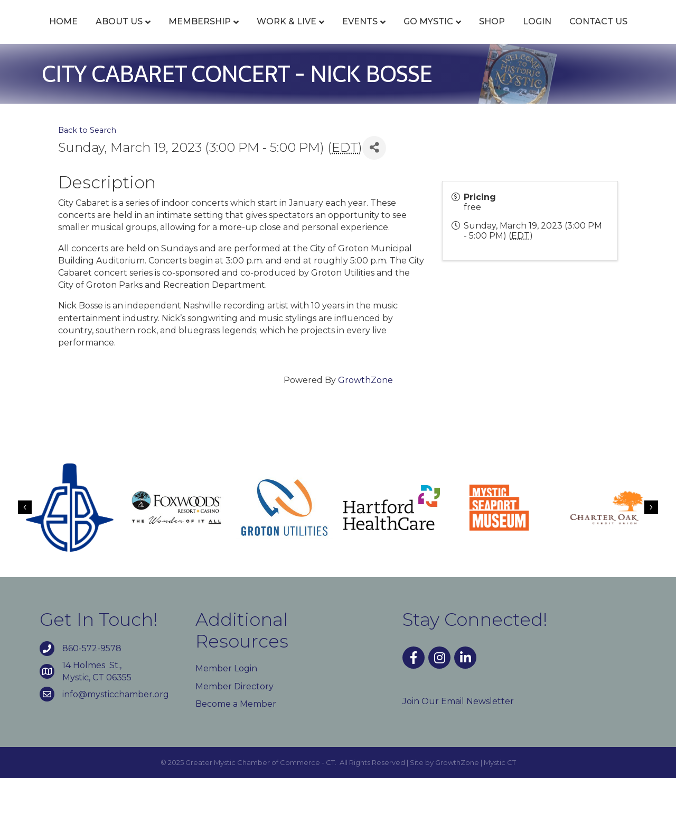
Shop (614, 33)
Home (64, 33)
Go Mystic (550, 33)
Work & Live (287, 33)
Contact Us (361, 73)
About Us (119, 33)
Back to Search (87, 181)
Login (300, 73)
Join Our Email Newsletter (458, 752)
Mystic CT (500, 813)
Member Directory (234, 737)
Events (360, 33)
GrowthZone (365, 431)
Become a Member (235, 755)
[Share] (374, 199)
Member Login (226, 720)
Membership (200, 33)
